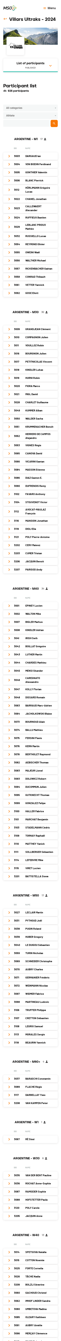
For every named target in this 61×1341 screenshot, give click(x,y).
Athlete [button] (10, 115)
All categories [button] (14, 107)
